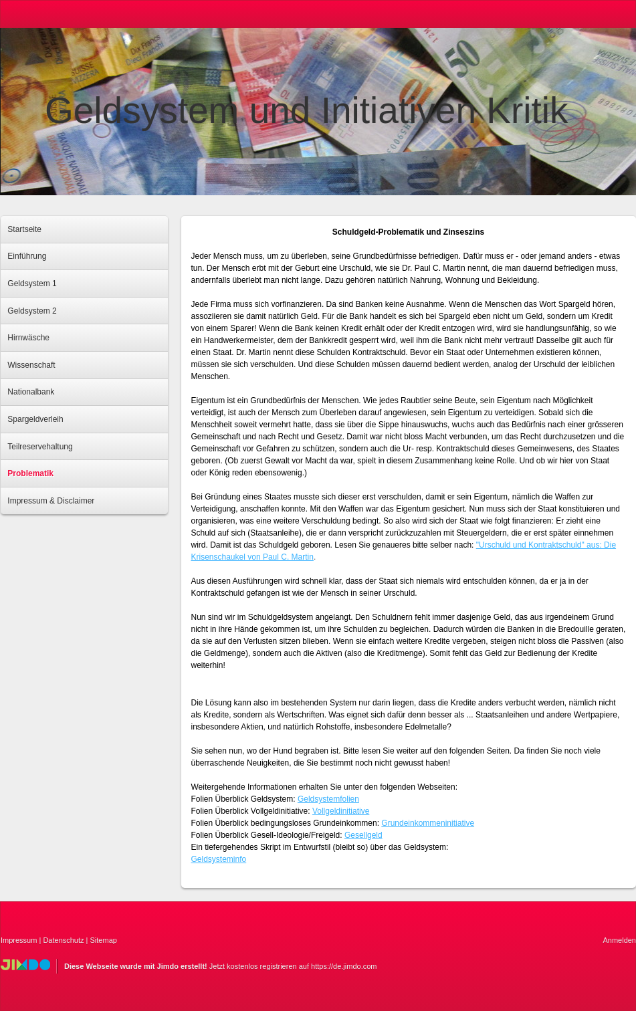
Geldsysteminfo (219, 859)
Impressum (19, 940)
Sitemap (103, 940)
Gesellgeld (363, 835)
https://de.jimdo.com (344, 966)
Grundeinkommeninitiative (427, 823)
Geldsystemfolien (328, 799)
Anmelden (619, 940)
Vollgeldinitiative (340, 811)
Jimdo (25, 965)
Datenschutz (63, 940)
